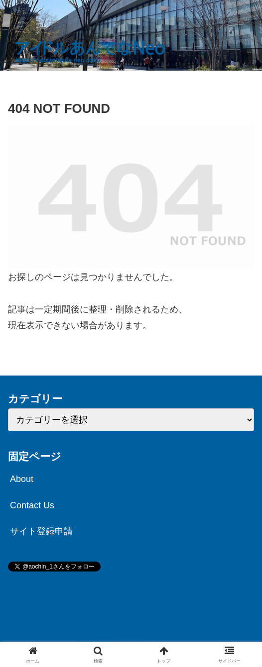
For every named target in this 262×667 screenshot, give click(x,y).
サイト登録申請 (41, 531)
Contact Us (32, 505)
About (21, 479)
